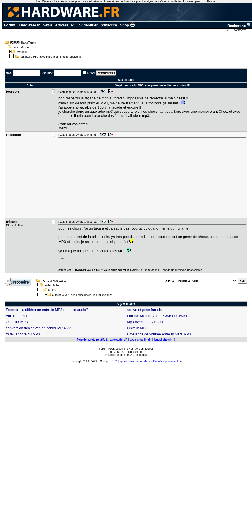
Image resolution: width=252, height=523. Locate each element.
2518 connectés (237, 30)
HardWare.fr (29, 25)
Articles (61, 25)
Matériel (22, 52)
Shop (127, 25)
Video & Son (21, 47)
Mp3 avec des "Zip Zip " (146, 322)
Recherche (239, 26)
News (47, 25)
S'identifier (88, 25)
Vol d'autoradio (18, 316)
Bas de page (126, 79)
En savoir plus (191, 1)
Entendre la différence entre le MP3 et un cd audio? (47, 310)
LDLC (113, 361)
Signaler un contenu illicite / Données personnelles (150, 361)
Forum (9, 25)
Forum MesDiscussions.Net (116, 348)
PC (73, 25)
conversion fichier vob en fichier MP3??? (38, 328)
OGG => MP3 (17, 322)
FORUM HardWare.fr (23, 42)
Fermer (211, 1)
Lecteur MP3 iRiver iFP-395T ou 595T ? (158, 316)
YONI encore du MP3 (23, 334)
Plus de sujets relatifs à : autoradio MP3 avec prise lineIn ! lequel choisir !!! (126, 339)
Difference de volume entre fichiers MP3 (159, 334)
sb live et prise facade (144, 310)
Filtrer (91, 73)
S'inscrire (109, 25)
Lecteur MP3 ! (138, 328)
